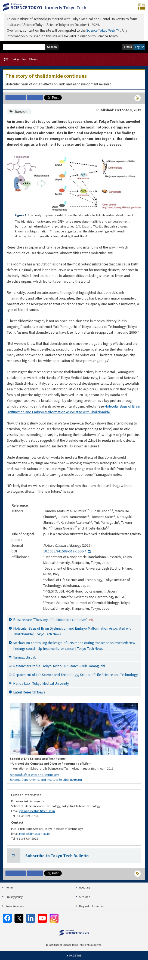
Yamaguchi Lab (24, 657)
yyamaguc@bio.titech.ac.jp (37, 811)
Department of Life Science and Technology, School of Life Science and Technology (75, 674)
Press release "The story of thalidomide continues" (53, 619)
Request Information (91, 906)
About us (84, 887)
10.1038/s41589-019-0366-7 (64, 551)
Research (21, 111)
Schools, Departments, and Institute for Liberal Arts (44, 779)
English (139, 47)
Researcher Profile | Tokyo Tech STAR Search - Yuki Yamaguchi (59, 665)
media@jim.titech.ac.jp (34, 834)
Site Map (84, 897)
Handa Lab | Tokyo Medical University (41, 683)
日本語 (128, 47)
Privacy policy (14, 897)
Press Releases (14, 906)
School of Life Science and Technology (34, 775)
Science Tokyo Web (100, 30)
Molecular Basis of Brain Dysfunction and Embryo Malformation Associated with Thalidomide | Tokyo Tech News (72, 631)
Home (9, 887)
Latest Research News (29, 692)
